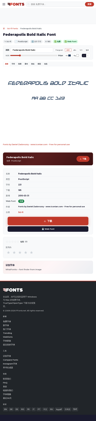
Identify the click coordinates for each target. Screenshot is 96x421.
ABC (68, 50)
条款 (5, 386)
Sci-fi (20, 212)
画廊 (19, 64)
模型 (39, 64)
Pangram (59, 50)
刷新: (8, 50)
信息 (45, 64)
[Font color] (69, 55)
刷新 (6, 64)
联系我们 (7, 379)
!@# (87, 50)
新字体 (6, 325)
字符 (13, 64)
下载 (83, 159)
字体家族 (7, 341)
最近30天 (7, 398)
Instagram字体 (10, 364)
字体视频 (7, 394)
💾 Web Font (48, 229)
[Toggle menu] (4, 4)
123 (81, 50)
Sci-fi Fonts (12, 28)
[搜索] (60, 4)
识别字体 (7, 356)
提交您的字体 (9, 344)
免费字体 (7, 321)
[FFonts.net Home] (16, 4)
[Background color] (77, 55)
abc (74, 50)
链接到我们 (8, 390)
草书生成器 (8, 367)
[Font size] (33, 55)
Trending (7, 333)
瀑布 (26, 64)
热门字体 (7, 329)
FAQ (5, 382)
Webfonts (8, 337)
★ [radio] (8, 252)
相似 (32, 64)
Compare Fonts (10, 360)
